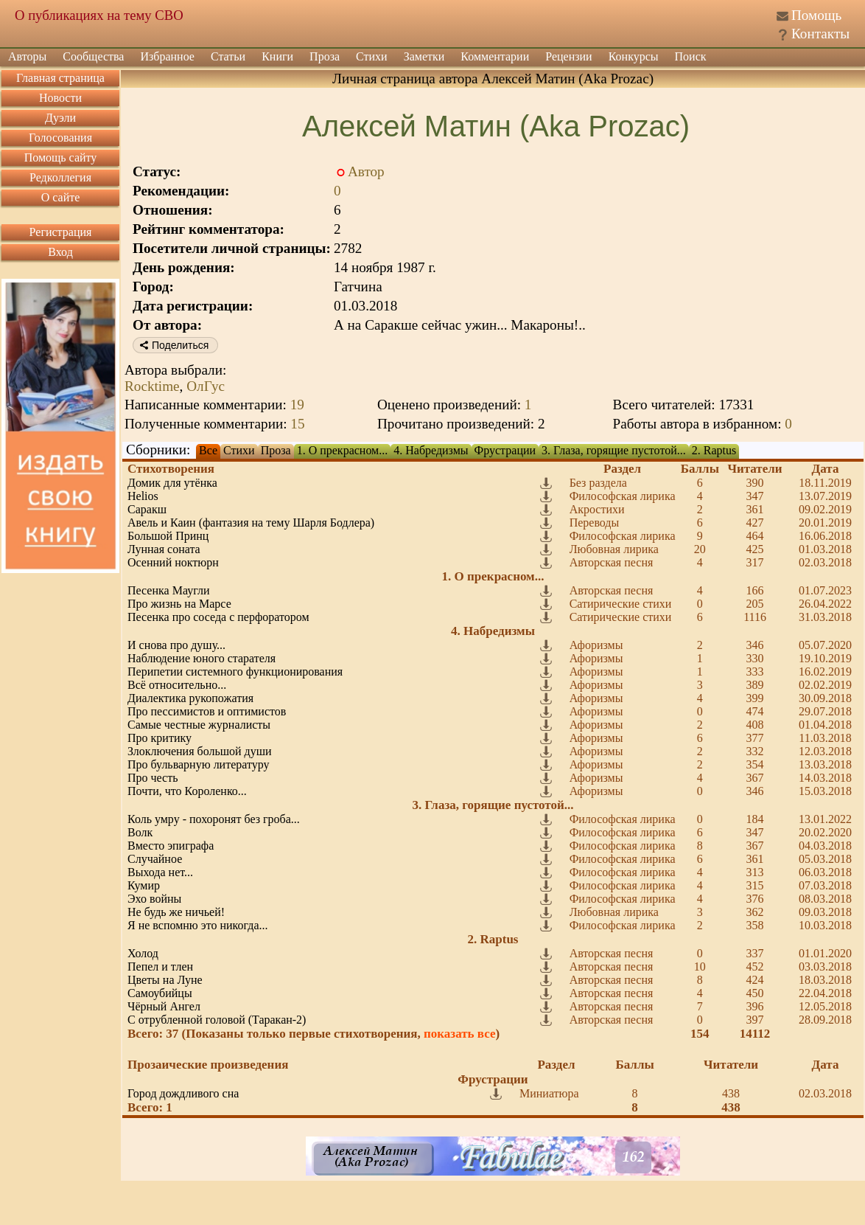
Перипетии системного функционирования (235, 671)
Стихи (372, 56)
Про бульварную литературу (198, 764)
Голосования (60, 137)
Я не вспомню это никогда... (197, 925)
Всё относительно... (176, 685)
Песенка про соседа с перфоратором (218, 617)
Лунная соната (163, 549)
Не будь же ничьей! (176, 912)
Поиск (691, 56)
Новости (60, 97)
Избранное (167, 56)
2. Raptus (714, 450)
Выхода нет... (160, 872)
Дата (825, 469)
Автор (366, 171)
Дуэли (60, 117)
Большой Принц (168, 536)
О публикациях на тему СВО (99, 15)
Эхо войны (154, 898)
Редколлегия (60, 177)
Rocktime (152, 386)
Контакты (820, 33)
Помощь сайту (60, 157)
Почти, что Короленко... (187, 791)
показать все (460, 1034)
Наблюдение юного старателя (201, 658)
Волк (140, 832)
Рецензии (568, 56)
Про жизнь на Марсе (179, 603)
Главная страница (60, 78)
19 (297, 404)
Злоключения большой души (199, 751)
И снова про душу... (176, 645)
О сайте (60, 197)
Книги (277, 56)
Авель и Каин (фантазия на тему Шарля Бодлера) (250, 522)
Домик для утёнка (172, 482)
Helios (142, 496)
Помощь (816, 15)
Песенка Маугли (168, 590)
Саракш (147, 509)
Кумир (143, 885)
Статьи (228, 56)
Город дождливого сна (183, 1093)
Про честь (152, 777)
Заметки (424, 56)
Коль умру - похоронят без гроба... (213, 819)
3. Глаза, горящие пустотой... (614, 450)
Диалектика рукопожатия (190, 698)
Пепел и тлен (160, 966)
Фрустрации (505, 450)
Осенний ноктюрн (173, 562)
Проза (324, 56)
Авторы (27, 56)
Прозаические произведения (207, 1065)
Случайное (154, 859)
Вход (60, 252)
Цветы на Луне (165, 980)
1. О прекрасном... (342, 450)
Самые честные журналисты (198, 724)
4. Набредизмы (430, 450)
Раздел (622, 469)
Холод (142, 953)
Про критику (159, 738)
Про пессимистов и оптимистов (206, 711)
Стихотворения (170, 469)
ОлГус (205, 386)
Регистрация (60, 232)
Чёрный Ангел (163, 1006)
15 (297, 423)
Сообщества (93, 56)
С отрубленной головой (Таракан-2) (216, 1019)
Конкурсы (634, 56)
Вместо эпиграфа (170, 845)
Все (208, 450)
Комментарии (494, 56)
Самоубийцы (159, 993)
